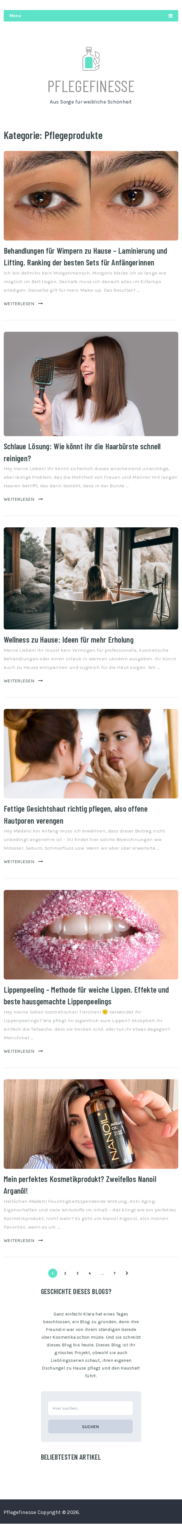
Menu (15, 15)
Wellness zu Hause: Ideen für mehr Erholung (68, 641)
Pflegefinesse (91, 86)
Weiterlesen (23, 305)
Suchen (90, 1429)
